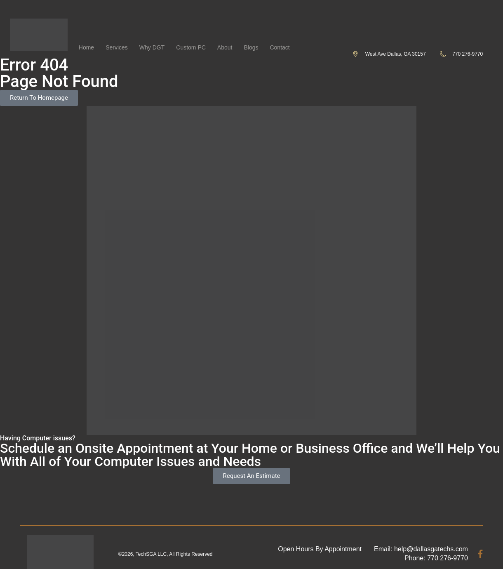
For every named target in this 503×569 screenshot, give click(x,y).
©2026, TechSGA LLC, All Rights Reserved (165, 554)
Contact (279, 47)
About (225, 47)
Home (86, 47)
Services (117, 47)
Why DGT (152, 47)
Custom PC (191, 47)
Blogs (251, 47)
